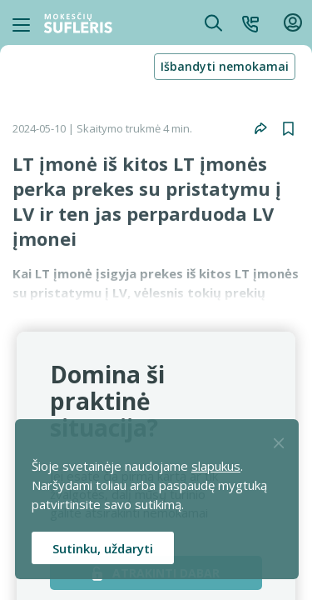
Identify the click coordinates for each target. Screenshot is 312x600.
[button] (250, 22)
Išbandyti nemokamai (225, 66)
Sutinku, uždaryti (102, 548)
